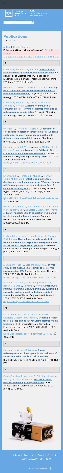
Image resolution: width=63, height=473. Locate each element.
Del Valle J (18, 282)
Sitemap (32, 468)
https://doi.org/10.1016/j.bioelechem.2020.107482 (30, 277)
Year (29, 47)
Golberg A (11, 239)
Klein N (7, 265)
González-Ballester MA (37, 210)
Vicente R (22, 350)
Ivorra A (34, 69)
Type (23, 47)
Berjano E (19, 179)
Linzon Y (18, 236)
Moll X (33, 102)
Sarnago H (9, 379)
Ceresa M (46, 206)
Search (11, 40)
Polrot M (41, 376)
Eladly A (7, 282)
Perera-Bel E (9, 206)
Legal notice (42, 468)
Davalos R (32, 87)
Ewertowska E (10, 176)
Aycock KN (39, 147)
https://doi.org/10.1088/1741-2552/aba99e (26, 301)
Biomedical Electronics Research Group (39, 13)
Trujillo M (8, 179)
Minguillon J (32, 282)
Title (15, 47)
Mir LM (28, 379)
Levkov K (8, 236)
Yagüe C (22, 206)
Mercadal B (22, 69)
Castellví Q (9, 69)
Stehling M (31, 265)
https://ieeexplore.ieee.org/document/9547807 (28, 334)
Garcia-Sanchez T (40, 314)
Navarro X (29, 286)
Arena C (21, 87)
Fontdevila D (44, 102)
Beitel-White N (24, 147)
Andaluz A (8, 105)
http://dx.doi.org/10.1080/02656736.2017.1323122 (30, 198)
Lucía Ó (20, 379)
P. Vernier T (23, 128)
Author (7, 47)
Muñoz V (37, 176)
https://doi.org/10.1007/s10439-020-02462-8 (27, 162)
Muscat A (52, 376)
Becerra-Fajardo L (12, 286)
